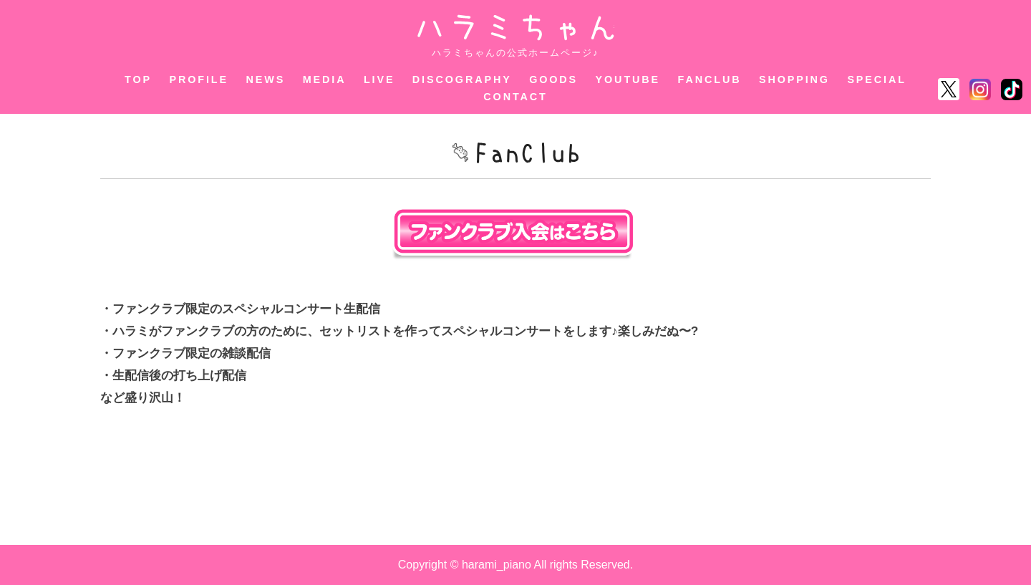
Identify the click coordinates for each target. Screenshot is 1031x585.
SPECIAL (876, 79)
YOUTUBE (628, 79)
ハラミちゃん (515, 27)
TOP (138, 79)
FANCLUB (710, 79)
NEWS (265, 79)
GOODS (553, 79)
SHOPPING (794, 79)
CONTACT (515, 96)
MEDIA (325, 79)
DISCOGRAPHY (462, 79)
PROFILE (199, 79)
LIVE (379, 79)
